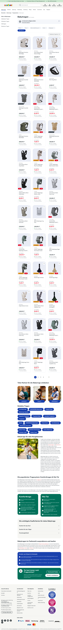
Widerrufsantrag (41, 602)
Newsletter (19, 601)
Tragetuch (39, 479)
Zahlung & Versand (21, 599)
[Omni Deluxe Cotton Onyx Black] (39, 331)
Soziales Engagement (30, 596)
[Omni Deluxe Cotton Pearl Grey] (24, 331)
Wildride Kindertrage (34, 429)
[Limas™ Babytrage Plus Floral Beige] (39, 162)
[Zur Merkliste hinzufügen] (29, 38)
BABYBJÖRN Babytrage (36, 409)
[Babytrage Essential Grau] (24, 105)
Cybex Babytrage (48, 429)
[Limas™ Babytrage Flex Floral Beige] (39, 133)
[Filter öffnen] (22, 30)
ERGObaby (21, 548)
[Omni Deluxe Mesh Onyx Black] (24, 162)
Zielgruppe (52, 28)
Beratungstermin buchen (20, 610)
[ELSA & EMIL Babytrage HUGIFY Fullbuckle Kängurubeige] (39, 105)
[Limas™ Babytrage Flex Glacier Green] (39, 246)
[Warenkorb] (59, 5)
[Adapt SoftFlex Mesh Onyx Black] (24, 190)
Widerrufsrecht (41, 595)
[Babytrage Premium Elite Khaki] (24, 133)
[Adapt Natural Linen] (24, 303)
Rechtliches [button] (40, 588)
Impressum (40, 600)
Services (3, 595)
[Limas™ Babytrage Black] (39, 359)
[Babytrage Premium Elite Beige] (24, 49)
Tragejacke (21, 419)
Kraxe (20, 423)
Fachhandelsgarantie (21, 591)
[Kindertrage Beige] (54, 275)
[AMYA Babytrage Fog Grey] (39, 218)
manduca (31, 548)
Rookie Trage (34, 432)
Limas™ (39, 401)
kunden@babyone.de (5, 605)
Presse (29, 600)
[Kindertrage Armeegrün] (54, 303)
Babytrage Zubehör (24, 412)
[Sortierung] (54, 34)
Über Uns (29, 591)
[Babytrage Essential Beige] (24, 77)
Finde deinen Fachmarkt (6, 591)
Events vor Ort (30, 607)
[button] (44, 5)
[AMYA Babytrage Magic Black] (54, 246)
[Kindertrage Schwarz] (39, 275)
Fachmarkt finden (53, 572)
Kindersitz (58, 444)
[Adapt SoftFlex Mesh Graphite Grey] (39, 303)
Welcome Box (20, 613)
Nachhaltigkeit (30, 598)
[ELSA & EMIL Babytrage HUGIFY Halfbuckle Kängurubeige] (54, 105)
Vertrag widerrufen (6, 612)
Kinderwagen (51, 444)
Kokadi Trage (49, 409)
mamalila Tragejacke (50, 416)
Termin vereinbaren (52, 575)
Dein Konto (19, 605)
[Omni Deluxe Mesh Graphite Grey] (54, 359)
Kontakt (2, 593)
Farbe (44, 28)
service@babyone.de (5, 602)
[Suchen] (19, 5)
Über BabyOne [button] (31, 588)
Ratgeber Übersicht (31, 605)
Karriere (29, 593)
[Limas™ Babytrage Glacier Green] (39, 190)
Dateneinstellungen (42, 598)
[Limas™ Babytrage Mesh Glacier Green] (54, 162)
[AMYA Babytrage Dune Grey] (24, 359)
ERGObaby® (55, 401)
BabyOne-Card (20, 607)
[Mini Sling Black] (54, 77)
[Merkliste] (54, 5)
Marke (20, 28)
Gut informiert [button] (20, 588)
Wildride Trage (23, 432)
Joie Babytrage (22, 409)
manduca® (24, 401)
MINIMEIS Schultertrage (32, 423)
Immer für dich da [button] (5, 588)
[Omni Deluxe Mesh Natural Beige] (39, 49)
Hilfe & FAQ (19, 597)
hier (11, 603)
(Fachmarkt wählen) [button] (26, 22)
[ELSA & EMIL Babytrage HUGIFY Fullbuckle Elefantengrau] (54, 218)
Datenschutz (40, 591)
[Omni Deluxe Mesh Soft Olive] (24, 218)
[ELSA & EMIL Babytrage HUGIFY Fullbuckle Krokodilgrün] (54, 331)
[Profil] (49, 5)
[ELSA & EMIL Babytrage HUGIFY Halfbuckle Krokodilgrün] (24, 246)
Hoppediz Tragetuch (24, 416)
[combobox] (30, 5)
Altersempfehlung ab (35, 28)
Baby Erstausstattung (43, 543)
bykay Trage (22, 429)
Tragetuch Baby (37, 416)
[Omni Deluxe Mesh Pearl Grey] (54, 190)
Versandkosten (15, 628)
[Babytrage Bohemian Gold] (54, 133)
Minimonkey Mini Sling (25, 425)
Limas (25, 548)
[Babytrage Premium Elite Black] (39, 77)
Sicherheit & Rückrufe (30, 603)
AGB (39, 593)
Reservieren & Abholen (20, 595)
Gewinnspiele (20, 603)
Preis (26, 28)
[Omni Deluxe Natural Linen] (54, 49)
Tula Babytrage (55, 423)
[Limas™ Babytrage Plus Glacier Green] (24, 275)
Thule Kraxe (45, 423)
